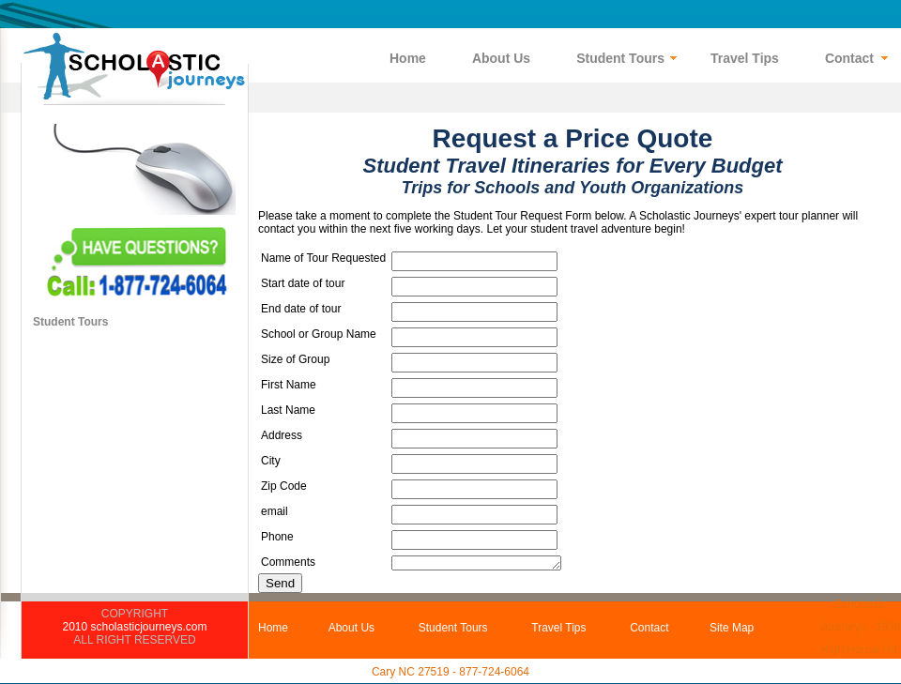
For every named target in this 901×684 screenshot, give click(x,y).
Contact (649, 627)
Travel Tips (558, 627)
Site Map (732, 627)
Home (273, 627)
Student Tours (70, 321)
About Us (351, 627)
